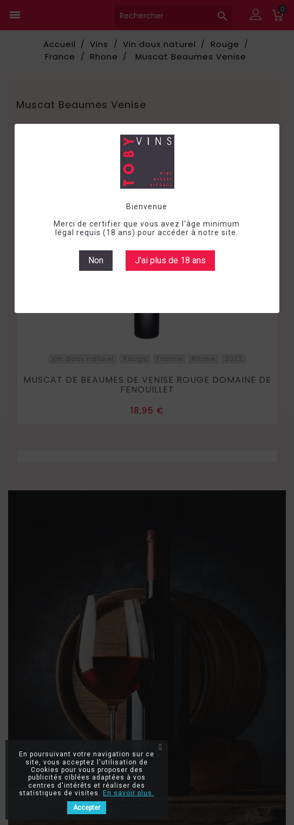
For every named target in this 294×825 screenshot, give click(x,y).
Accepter (86, 807)
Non (95, 260)
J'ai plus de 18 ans (170, 260)
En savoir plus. (128, 793)
